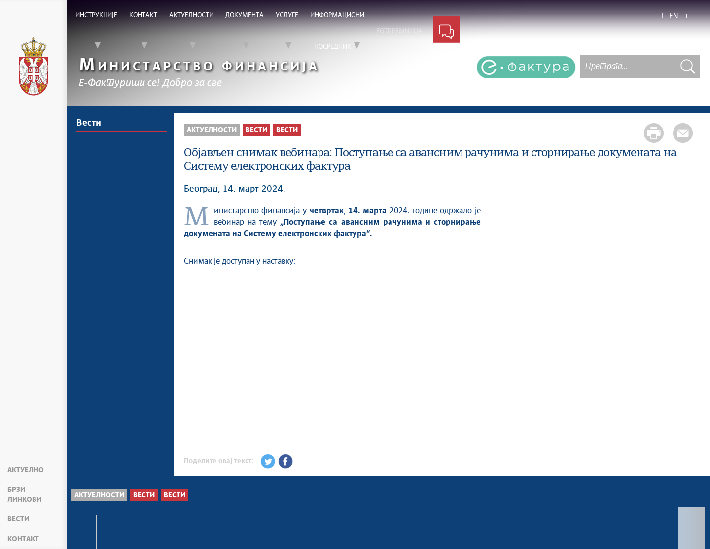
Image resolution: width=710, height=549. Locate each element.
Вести (18, 519)
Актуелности (212, 130)
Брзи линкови (24, 494)
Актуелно (25, 470)
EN (673, 16)
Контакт (23, 539)
